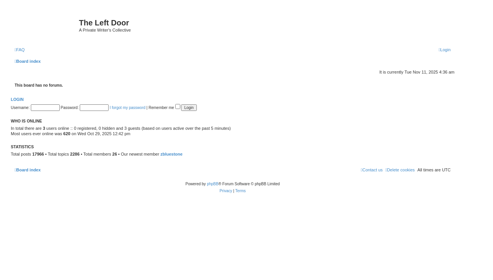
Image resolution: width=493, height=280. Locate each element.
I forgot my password (128, 108)
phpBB (212, 184)
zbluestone (171, 154)
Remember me (164, 108)
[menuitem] (20, 49)
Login (17, 99)
